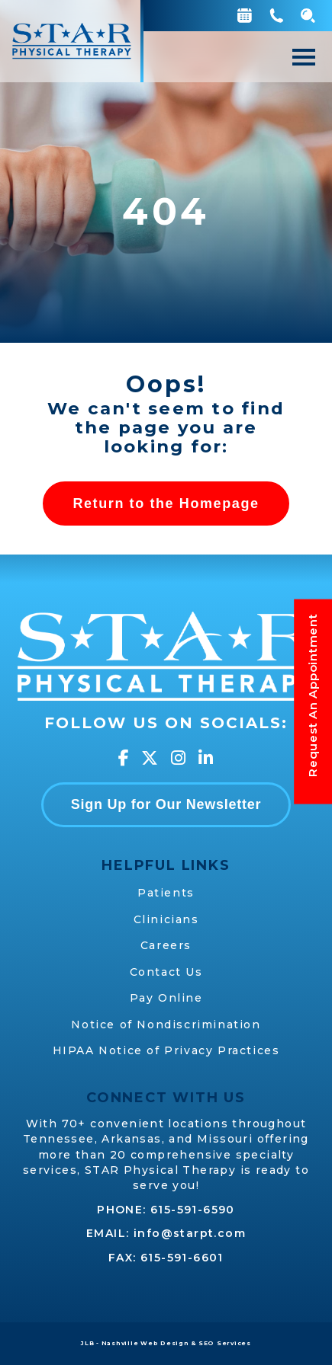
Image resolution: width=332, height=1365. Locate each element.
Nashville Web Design (145, 1343)
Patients (166, 893)
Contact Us (166, 972)
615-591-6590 (192, 1209)
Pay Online (166, 998)
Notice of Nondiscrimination (165, 1024)
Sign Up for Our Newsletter (166, 804)
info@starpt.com (190, 1233)
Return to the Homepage (166, 503)
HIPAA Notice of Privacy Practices (166, 1050)
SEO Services (224, 1343)
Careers (166, 945)
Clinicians (166, 919)
